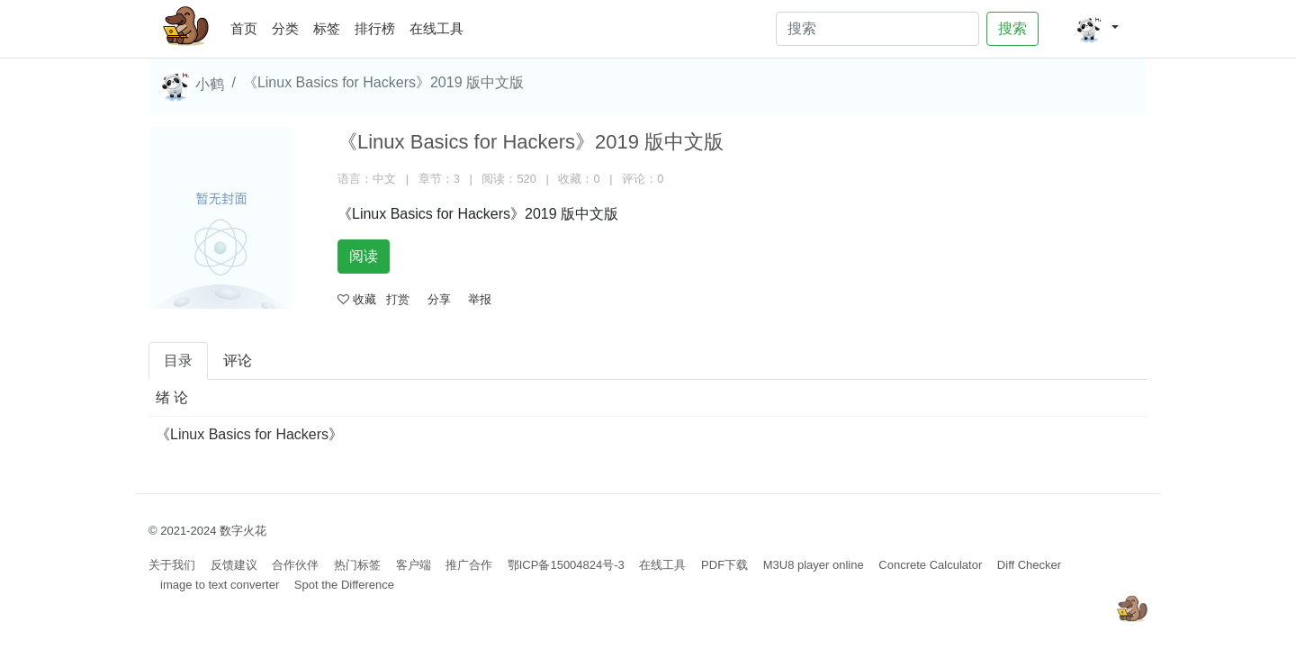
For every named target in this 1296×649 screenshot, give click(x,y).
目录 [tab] (178, 360)
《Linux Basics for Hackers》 (249, 434)
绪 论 (172, 397)
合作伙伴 (295, 565)
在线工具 (437, 28)
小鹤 (191, 85)
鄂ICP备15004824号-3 (566, 565)
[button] (1096, 28)
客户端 (413, 565)
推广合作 (469, 565)
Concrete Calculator (930, 565)
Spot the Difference (344, 584)
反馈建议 (234, 565)
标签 (326, 28)
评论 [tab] (237, 360)
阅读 (363, 256)
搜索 (1012, 28)
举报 (479, 299)
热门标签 (357, 565)
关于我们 (171, 565)
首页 (247, 25)
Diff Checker (1029, 565)
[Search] (877, 29)
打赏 (398, 299)
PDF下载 (724, 565)
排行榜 (375, 28)
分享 (439, 299)
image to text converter (219, 584)
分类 (285, 28)
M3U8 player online (813, 565)
